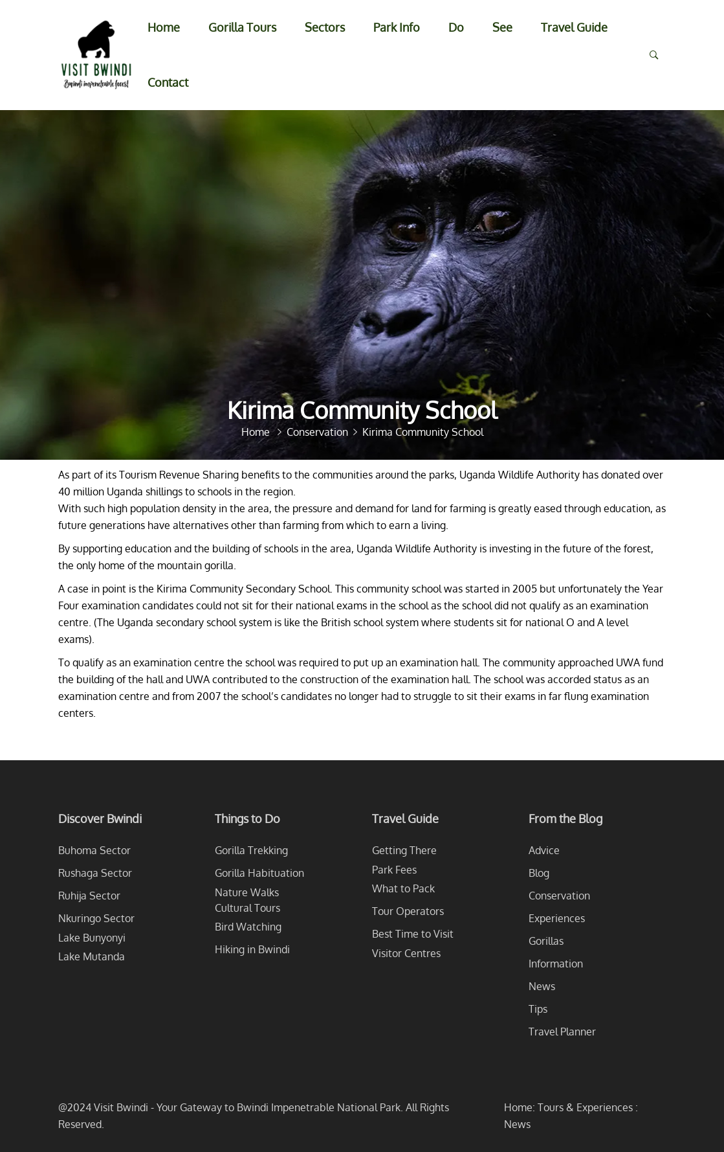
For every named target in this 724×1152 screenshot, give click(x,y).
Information (556, 963)
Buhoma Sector (94, 850)
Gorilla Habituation (259, 872)
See (502, 27)
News (542, 986)
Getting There (404, 850)
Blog (539, 872)
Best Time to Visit (413, 933)
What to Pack (403, 888)
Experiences (557, 918)
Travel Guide (574, 27)
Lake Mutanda (91, 956)
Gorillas (546, 940)
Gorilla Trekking (251, 850)
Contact (168, 82)
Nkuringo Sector (96, 918)
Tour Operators (408, 911)
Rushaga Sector (95, 872)
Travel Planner (562, 1031)
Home (164, 27)
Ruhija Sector (89, 895)
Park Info (396, 27)
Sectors (325, 27)
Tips (538, 1008)
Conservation (559, 895)
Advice (544, 850)
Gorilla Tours (242, 27)
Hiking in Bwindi (252, 949)
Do (456, 27)
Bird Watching (248, 926)
